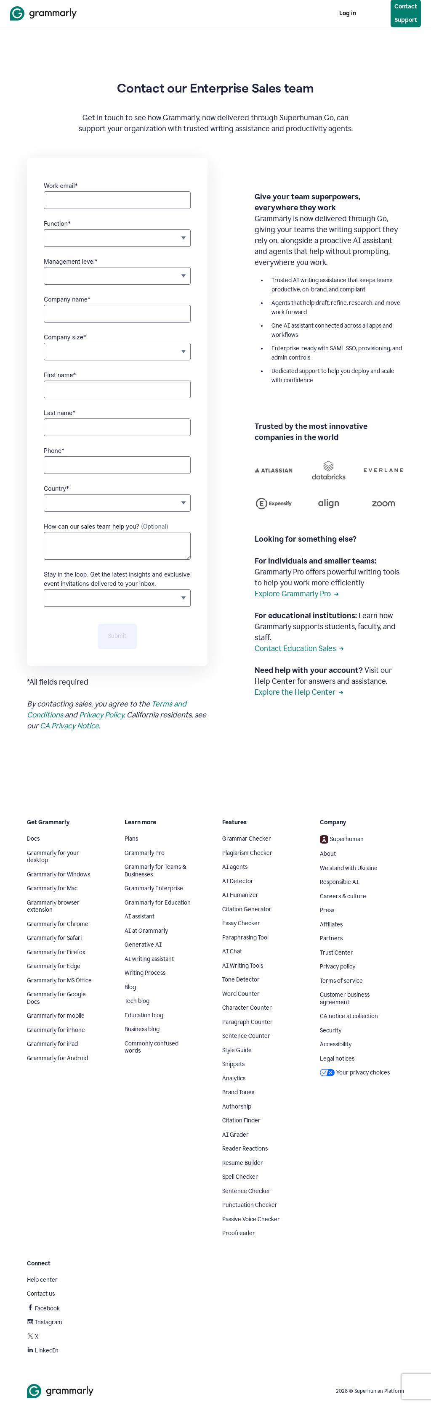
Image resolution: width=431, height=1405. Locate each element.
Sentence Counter (246, 1036)
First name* (60, 374)
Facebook (43, 1308)
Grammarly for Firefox (56, 952)
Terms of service (341, 980)
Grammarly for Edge (53, 966)
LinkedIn (43, 1350)
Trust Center (336, 952)
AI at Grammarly (146, 930)
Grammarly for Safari (54, 938)
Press (327, 910)
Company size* (65, 337)
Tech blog (137, 1001)
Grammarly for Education (158, 902)
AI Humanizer (240, 895)
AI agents (234, 867)
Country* (56, 488)
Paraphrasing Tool (245, 937)
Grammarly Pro (145, 853)
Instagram (44, 1322)
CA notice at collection (349, 1016)
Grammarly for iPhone (56, 1030)
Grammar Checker (246, 838)
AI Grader (235, 1134)
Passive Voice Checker (251, 1219)
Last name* (59, 412)
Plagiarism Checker (247, 853)
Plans (131, 838)
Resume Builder (242, 1163)
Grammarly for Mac (52, 888)
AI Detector (237, 881)
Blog (130, 987)
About (328, 853)
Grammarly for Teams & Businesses (155, 870)
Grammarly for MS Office (59, 980)
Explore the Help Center (299, 692)
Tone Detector (241, 979)
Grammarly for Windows (58, 874)
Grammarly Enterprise (154, 888)
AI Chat (232, 951)
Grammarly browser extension (53, 906)
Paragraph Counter (247, 1022)
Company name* (67, 299)
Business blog (142, 1029)
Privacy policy (337, 966)
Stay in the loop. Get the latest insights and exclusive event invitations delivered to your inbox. (117, 579)
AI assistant (139, 916)
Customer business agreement (345, 998)
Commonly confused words (151, 1047)
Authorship (236, 1106)
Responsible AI (339, 882)
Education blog (144, 1015)
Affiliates (331, 924)
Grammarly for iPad (52, 1044)
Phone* (54, 450)
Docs (33, 838)
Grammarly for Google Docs (56, 998)
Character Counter (247, 1007)
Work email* (61, 185)
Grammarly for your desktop (53, 856)
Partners (331, 938)
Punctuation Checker (249, 1205)
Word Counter (241, 994)
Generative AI (143, 944)
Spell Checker (240, 1176)
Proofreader (238, 1233)
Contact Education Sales (299, 648)
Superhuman (342, 839)
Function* (57, 223)
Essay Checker (241, 923)
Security (330, 1030)
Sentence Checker (246, 1191)
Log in (347, 13)
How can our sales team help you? (106, 526)
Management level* (71, 261)
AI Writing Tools (242, 965)
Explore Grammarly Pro (297, 593)
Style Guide (237, 1050)
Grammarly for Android (57, 1058)
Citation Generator (246, 909)
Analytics (233, 1078)
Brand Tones (238, 1092)
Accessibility (335, 1044)
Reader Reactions (245, 1148)
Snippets (233, 1064)
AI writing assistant (149, 959)
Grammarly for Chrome (57, 924)
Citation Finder (241, 1120)
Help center (42, 1279)
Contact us (41, 1293)
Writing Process (145, 972)
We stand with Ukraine (349, 868)
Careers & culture (343, 896)
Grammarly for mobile (56, 1015)
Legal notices (337, 1058)
